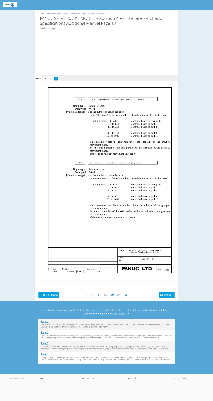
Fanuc (42, 13)
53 (125, 294)
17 (99, 294)
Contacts (132, 378)
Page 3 (45, 343)
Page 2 (45, 332)
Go (56, 79)
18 (105, 294)
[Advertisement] (108, 54)
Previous (49, 295)
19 (112, 294)
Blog (40, 378)
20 (118, 294)
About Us (88, 378)
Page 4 (45, 354)
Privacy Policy (179, 378)
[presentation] (47, 77)
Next (166, 295)
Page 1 (45, 321)
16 (92, 294)
